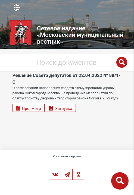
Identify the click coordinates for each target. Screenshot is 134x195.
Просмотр (28, 108)
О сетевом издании (67, 156)
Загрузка (60, 108)
